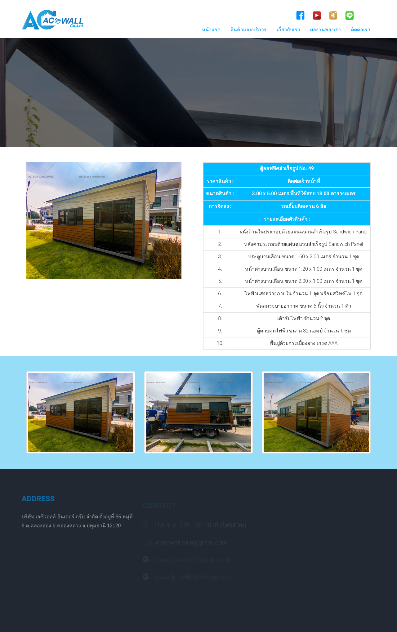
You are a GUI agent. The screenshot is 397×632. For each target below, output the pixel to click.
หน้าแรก (211, 30)
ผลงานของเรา (325, 30)
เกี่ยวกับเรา (288, 30)
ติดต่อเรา (360, 30)
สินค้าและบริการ (248, 30)
